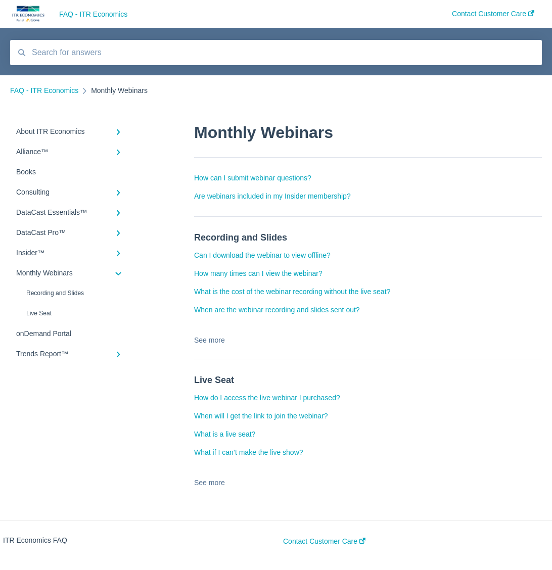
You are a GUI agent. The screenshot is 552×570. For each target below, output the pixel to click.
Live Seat (39, 313)
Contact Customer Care (324, 541)
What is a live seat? (224, 434)
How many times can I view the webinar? (258, 273)
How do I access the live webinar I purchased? (267, 398)
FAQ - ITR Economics (93, 14)
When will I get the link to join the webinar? (261, 416)
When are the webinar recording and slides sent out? (277, 310)
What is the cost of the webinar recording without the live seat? (292, 292)
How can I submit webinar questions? (252, 178)
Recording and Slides (55, 293)
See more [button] (209, 340)
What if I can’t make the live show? (248, 452)
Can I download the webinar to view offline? (262, 255)
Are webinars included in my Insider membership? (272, 196)
